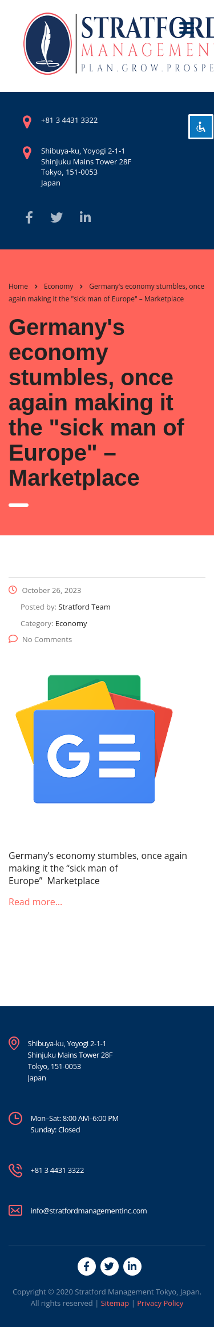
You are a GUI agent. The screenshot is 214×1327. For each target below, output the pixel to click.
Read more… (35, 902)
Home (18, 286)
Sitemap (115, 1303)
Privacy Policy (160, 1303)
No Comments (40, 639)
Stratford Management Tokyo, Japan (137, 1291)
